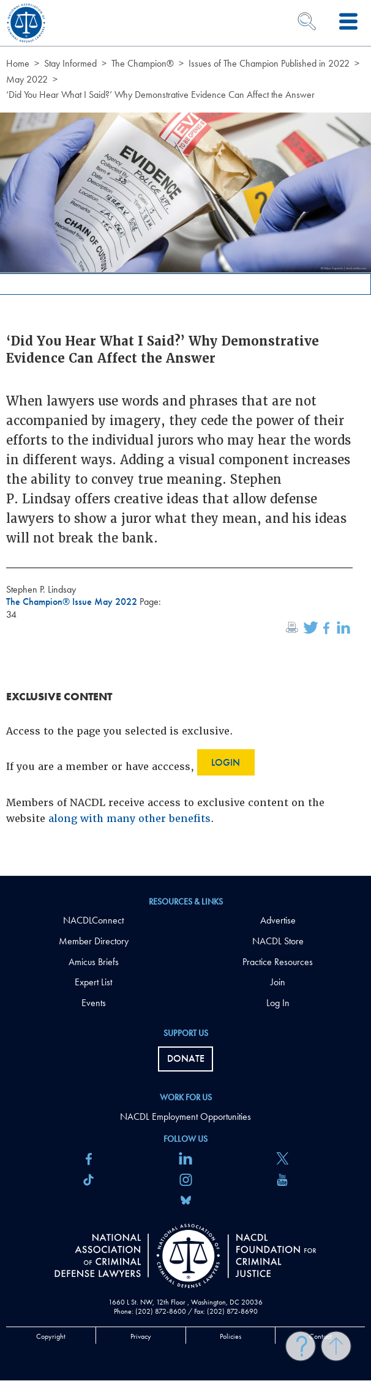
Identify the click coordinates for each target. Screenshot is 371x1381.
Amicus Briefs (94, 961)
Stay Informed (70, 63)
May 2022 (27, 79)
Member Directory (94, 941)
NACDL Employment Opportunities (185, 1116)
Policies (230, 1336)
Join (278, 982)
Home (17, 63)
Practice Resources (277, 961)
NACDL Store (278, 941)
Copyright (51, 1336)
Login (225, 762)
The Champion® (142, 63)
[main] (185, 438)
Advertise (278, 920)
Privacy (140, 1336)
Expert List (93, 982)
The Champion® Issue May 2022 (73, 601)
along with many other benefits (129, 818)
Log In (278, 1002)
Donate (185, 1058)
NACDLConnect (93, 920)
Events (93, 1002)
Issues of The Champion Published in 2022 (269, 63)
